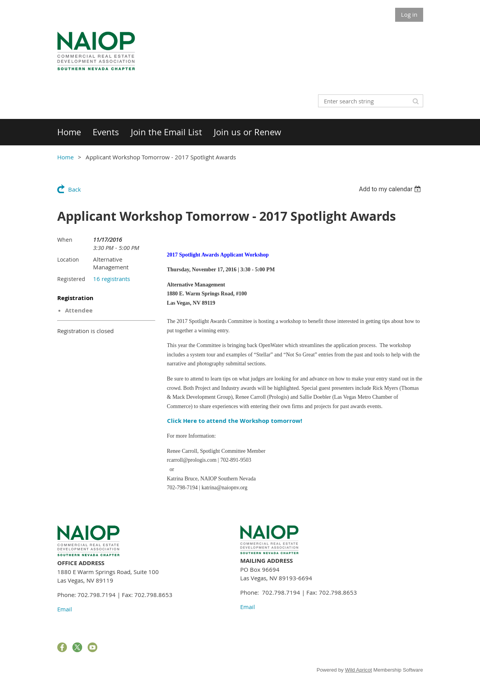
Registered (71, 279)
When (64, 239)
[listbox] (391, 189)
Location (68, 259)
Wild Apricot (358, 670)
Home (65, 157)
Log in (409, 14)
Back (74, 189)
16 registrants (111, 279)
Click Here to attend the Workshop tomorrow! (234, 421)
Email (64, 609)
